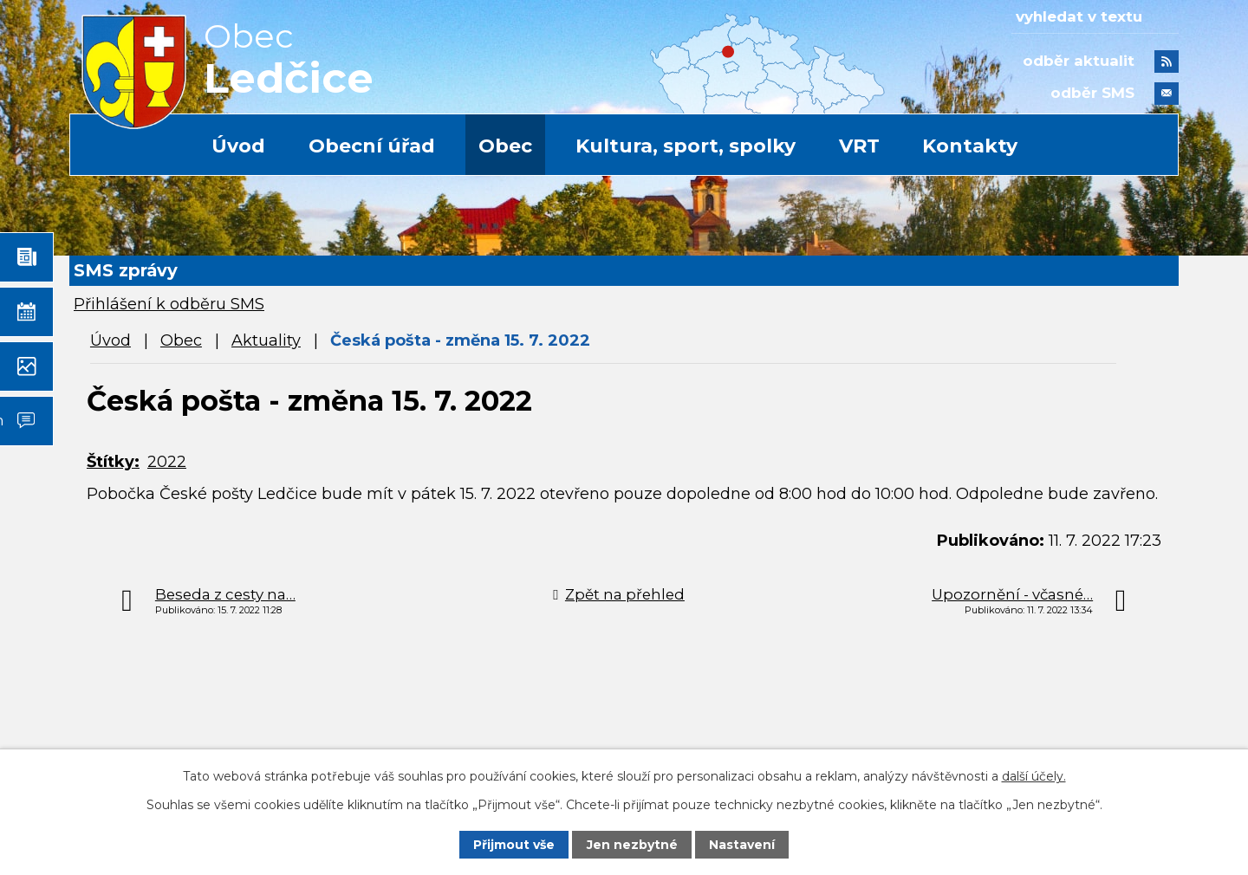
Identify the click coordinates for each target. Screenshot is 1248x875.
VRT (859, 146)
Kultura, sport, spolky (685, 146)
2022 (166, 461)
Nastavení (742, 844)
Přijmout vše (514, 844)
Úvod (238, 146)
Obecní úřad (372, 146)
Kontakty (969, 146)
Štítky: (113, 461)
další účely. (1034, 776)
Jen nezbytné (632, 844)
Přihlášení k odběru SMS (169, 304)
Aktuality (266, 340)
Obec (505, 146)
